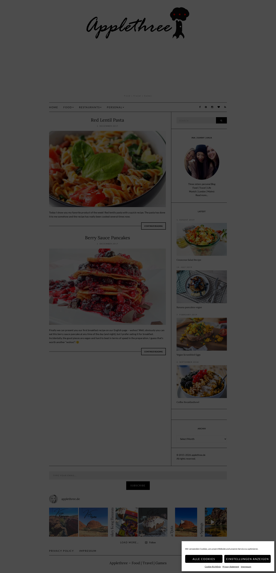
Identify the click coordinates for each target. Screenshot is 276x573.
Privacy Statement (230, 566)
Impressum (246, 566)
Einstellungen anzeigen (247, 559)
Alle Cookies (204, 559)
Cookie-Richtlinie (213, 566)
